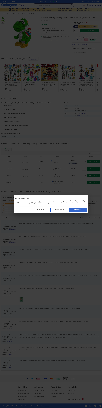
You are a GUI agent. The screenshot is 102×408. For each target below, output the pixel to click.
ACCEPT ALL (78, 209)
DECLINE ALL (41, 209)
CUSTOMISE (59, 209)
